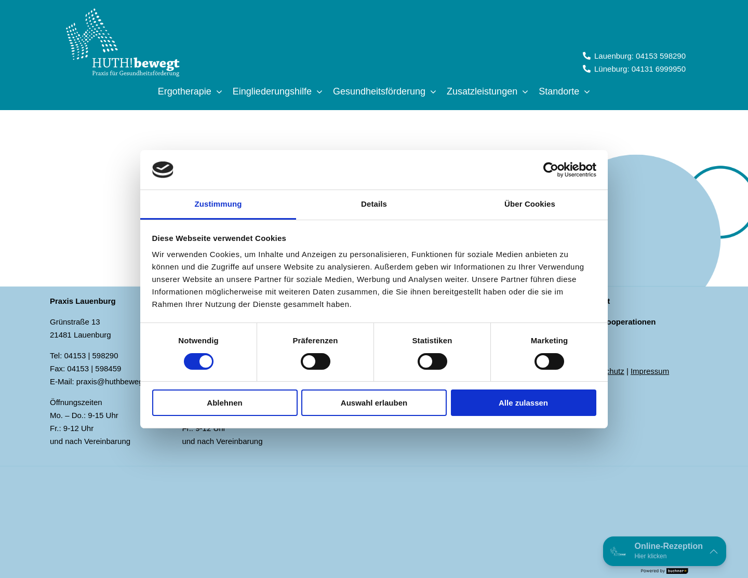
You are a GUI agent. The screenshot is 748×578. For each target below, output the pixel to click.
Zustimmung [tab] (218, 203)
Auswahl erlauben (374, 402)
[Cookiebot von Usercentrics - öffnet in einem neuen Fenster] (550, 170)
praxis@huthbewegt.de (116, 381)
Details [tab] (374, 203)
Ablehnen (224, 402)
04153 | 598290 (91, 355)
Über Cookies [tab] (529, 203)
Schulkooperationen (618, 321)
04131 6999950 (659, 68)
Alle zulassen (523, 402)
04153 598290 (661, 55)
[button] (664, 551)
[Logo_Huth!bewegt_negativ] (122, 11)
